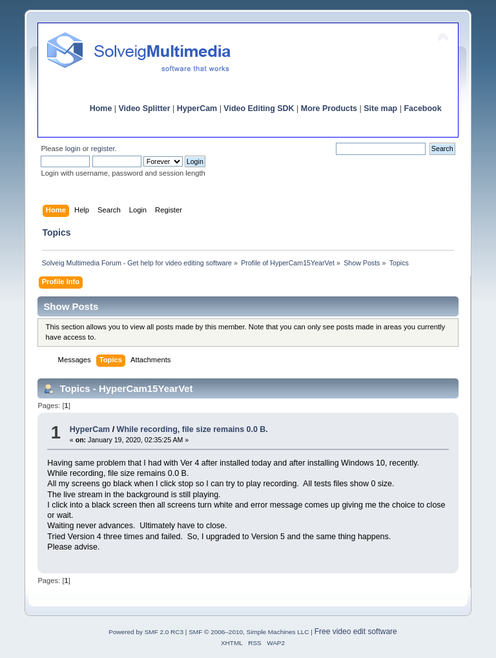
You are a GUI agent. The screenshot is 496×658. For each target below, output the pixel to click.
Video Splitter (144, 108)
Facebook (422, 108)
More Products (329, 108)
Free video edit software (356, 631)
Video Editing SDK (258, 108)
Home (101, 108)
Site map (380, 108)
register (103, 148)
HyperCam (197, 108)
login (73, 148)
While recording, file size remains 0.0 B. (192, 429)
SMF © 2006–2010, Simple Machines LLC (249, 631)
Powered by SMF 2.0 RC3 (145, 631)
